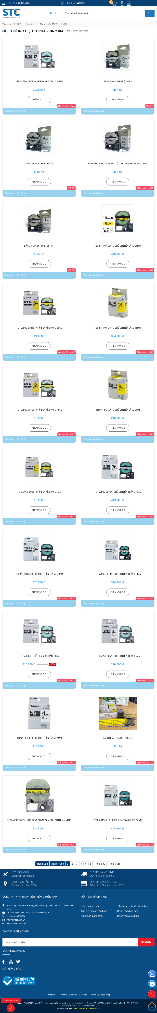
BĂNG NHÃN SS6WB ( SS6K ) (118, 81)
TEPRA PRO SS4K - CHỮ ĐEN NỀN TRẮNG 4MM (39, 738)
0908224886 (75, 3)
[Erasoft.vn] (97, 1008)
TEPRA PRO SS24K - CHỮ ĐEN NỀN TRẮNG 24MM (39, 574)
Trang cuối (114, 863)
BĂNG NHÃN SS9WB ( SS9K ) (39, 163)
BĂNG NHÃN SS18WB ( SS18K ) (39, 245)
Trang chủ (6, 24)
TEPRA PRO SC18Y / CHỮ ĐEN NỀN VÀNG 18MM (118, 327)
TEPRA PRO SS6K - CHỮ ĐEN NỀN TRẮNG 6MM (117, 656)
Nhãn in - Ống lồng (25, 24)
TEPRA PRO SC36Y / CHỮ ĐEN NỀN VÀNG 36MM (118, 245)
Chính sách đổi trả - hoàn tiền (133, 906)
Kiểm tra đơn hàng (21, 3)
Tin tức (84, 995)
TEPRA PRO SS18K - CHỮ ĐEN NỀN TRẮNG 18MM (117, 574)
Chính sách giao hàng (128, 916)
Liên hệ (74, 995)
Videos (93, 995)
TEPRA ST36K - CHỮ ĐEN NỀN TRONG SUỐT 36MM (117, 820)
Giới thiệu (63, 995)
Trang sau (99, 863)
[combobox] (54, 12)
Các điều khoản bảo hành (94, 911)
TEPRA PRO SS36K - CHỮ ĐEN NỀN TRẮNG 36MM (117, 491)
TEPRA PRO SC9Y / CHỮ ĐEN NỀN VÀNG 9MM (118, 409)
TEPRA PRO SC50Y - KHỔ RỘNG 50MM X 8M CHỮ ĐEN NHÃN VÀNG (39, 820)
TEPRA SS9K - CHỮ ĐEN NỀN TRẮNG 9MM (39, 656)
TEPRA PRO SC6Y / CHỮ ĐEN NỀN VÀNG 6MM (39, 491)
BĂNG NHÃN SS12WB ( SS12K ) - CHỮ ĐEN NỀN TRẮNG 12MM (117, 163)
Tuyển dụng (105, 995)
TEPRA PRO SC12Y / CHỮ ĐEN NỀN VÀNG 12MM (39, 409)
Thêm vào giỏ (39, 99)
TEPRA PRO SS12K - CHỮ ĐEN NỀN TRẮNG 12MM (39, 81)
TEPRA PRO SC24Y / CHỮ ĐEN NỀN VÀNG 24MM (39, 327)
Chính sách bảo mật (127, 911)
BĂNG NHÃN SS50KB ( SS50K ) (118, 738)
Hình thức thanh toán (92, 916)
